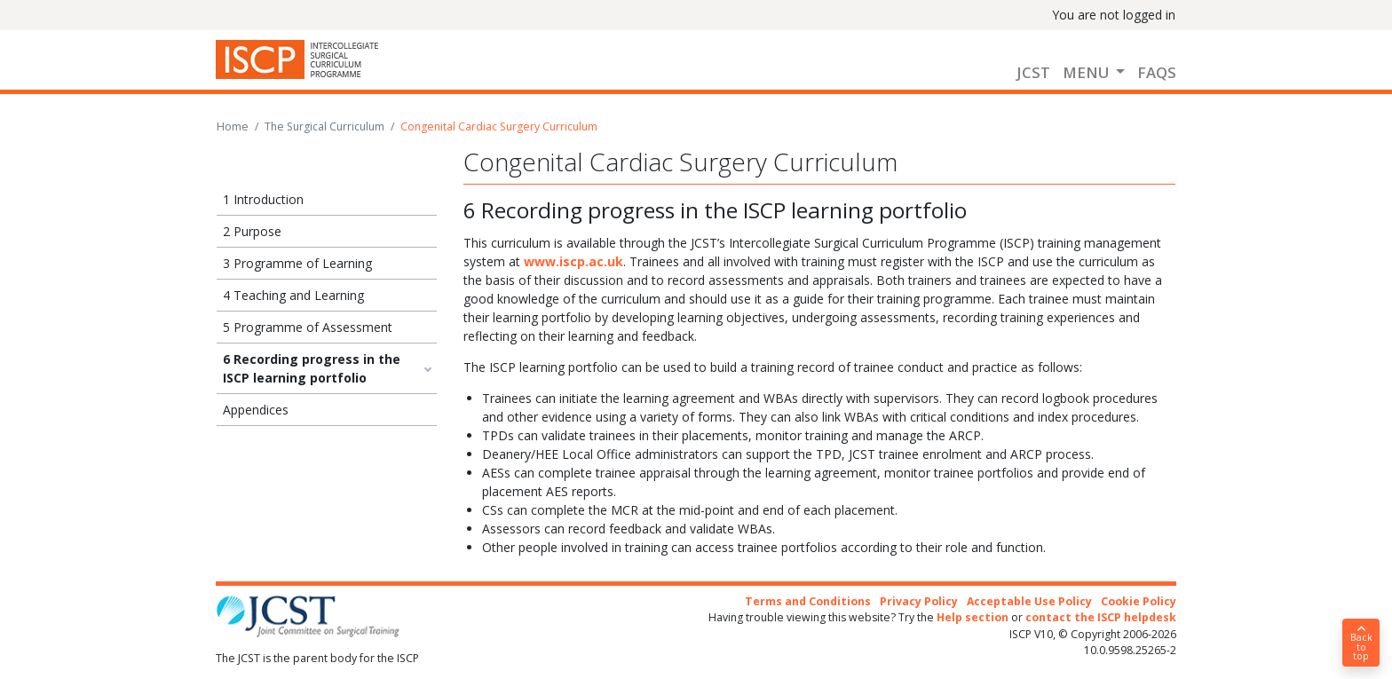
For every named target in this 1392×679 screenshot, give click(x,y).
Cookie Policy (1138, 601)
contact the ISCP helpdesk (1100, 617)
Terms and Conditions (808, 601)
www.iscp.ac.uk (573, 261)
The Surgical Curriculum (324, 126)
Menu (1087, 72)
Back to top (1361, 643)
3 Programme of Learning (297, 263)
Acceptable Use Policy (1029, 601)
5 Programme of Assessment (307, 327)
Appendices (256, 409)
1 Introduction (263, 199)
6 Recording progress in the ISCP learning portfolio (311, 368)
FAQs (1156, 72)
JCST (1033, 72)
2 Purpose (252, 231)
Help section (972, 617)
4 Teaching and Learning (293, 295)
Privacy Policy (919, 601)
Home (233, 126)
